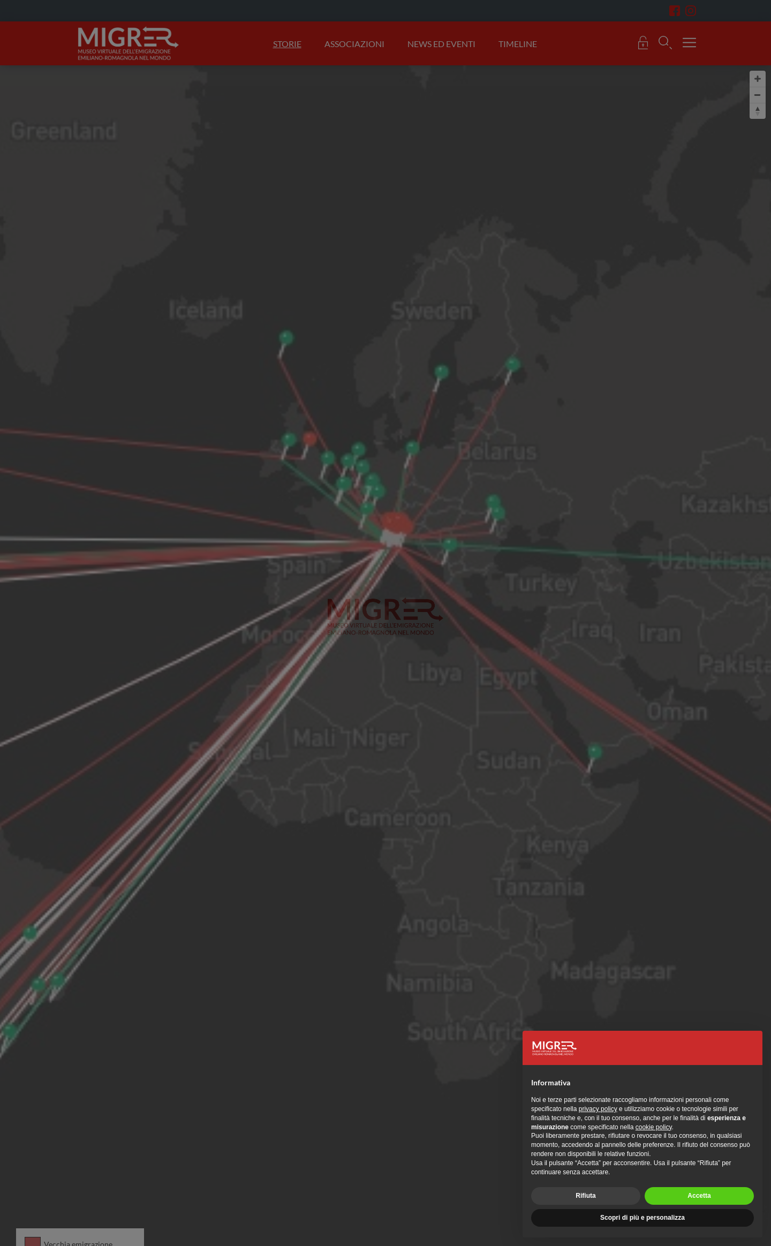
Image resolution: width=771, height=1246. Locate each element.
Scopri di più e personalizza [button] (642, 1217)
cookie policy (654, 1127)
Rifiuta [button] (585, 1195)
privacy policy (598, 1109)
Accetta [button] (698, 1195)
